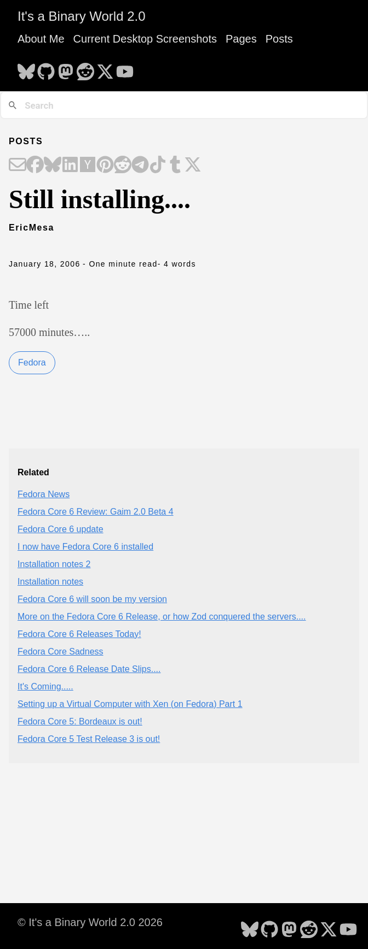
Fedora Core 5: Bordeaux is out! (80, 721)
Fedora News (44, 494)
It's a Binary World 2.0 (82, 16)
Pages (241, 39)
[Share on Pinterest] (105, 165)
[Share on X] (193, 165)
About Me (41, 39)
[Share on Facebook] (35, 165)
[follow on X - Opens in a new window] (105, 68)
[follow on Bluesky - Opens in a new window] (26, 68)
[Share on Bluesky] (52, 165)
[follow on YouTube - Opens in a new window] (125, 68)
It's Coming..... (45, 686)
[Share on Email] (17, 165)
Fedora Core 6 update (61, 529)
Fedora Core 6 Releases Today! (79, 634)
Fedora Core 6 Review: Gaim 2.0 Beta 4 (96, 511)
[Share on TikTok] (157, 165)
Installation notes (50, 581)
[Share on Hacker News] (87, 165)
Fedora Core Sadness (61, 651)
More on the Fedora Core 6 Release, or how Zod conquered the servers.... (162, 616)
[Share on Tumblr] (175, 165)
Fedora (32, 362)
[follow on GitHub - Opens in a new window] (46, 68)
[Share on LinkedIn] (70, 165)
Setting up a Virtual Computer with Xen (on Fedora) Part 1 (130, 704)
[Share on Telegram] (140, 165)
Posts (279, 39)
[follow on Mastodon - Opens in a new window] (65, 68)
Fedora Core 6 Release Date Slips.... (89, 669)
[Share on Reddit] (122, 165)
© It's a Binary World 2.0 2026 (90, 922)
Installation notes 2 (54, 564)
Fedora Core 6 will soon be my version (92, 599)
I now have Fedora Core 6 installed (85, 546)
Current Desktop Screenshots (145, 39)
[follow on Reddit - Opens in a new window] (85, 68)
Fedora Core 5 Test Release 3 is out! (89, 739)
